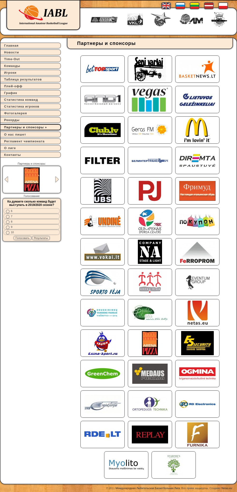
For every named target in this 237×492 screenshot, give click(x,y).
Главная (11, 45)
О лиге (10, 148)
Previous (6, 179)
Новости (11, 52)
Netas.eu (227, 488)
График (10, 93)
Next (57, 179)
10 (12, 232)
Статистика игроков (21, 106)
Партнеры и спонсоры (24, 127)
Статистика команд (21, 99)
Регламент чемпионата (24, 141)
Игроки (10, 72)
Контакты (12, 155)
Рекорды (12, 120)
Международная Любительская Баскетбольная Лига (148, 488)
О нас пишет (15, 134)
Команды (12, 66)
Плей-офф (13, 86)
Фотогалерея (15, 113)
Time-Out (12, 59)
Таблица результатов (23, 79)
